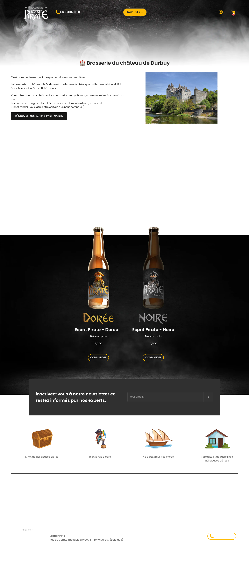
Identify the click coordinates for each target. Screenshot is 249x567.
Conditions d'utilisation (66, 562)
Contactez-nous (179, 504)
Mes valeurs (96, 493)
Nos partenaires (178, 484)
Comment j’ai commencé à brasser (111, 497)
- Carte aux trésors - (101, 501)
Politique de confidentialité (182, 562)
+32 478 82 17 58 (222, 536)
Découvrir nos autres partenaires (39, 116)
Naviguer (134, 12)
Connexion (17, 493)
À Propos (173, 494)
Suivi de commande (23, 497)
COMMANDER (98, 357)
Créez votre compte (23, 501)
